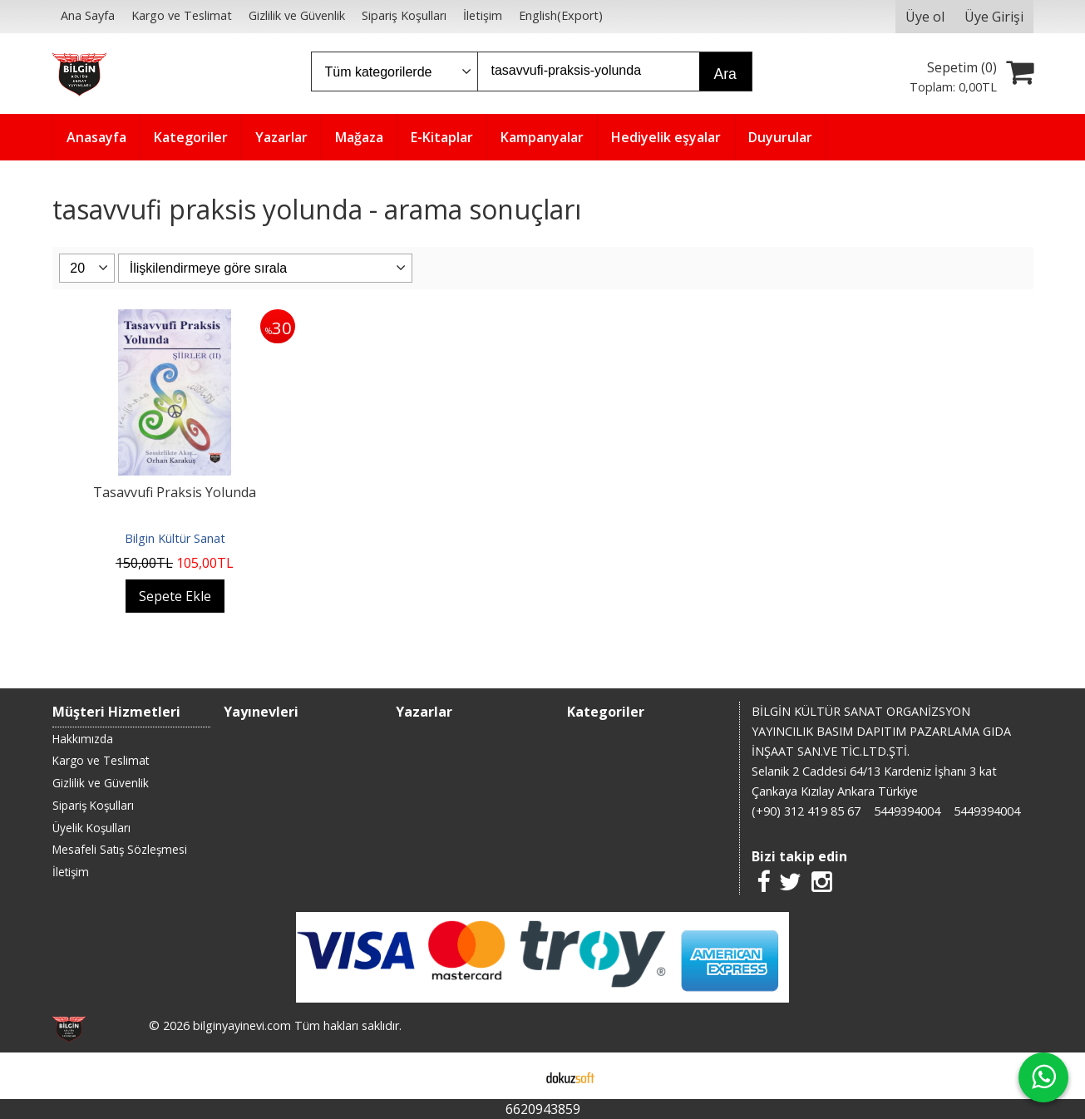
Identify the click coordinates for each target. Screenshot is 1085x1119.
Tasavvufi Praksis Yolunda (174, 492)
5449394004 (907, 811)
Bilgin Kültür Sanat (175, 538)
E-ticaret (516, 1076)
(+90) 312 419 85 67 (806, 811)
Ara (725, 74)
